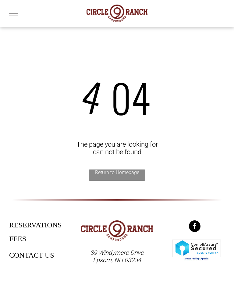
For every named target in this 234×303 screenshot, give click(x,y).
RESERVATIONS (35, 225)
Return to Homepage (117, 172)
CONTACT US (31, 255)
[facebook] (194, 226)
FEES (17, 239)
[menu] (13, 13)
